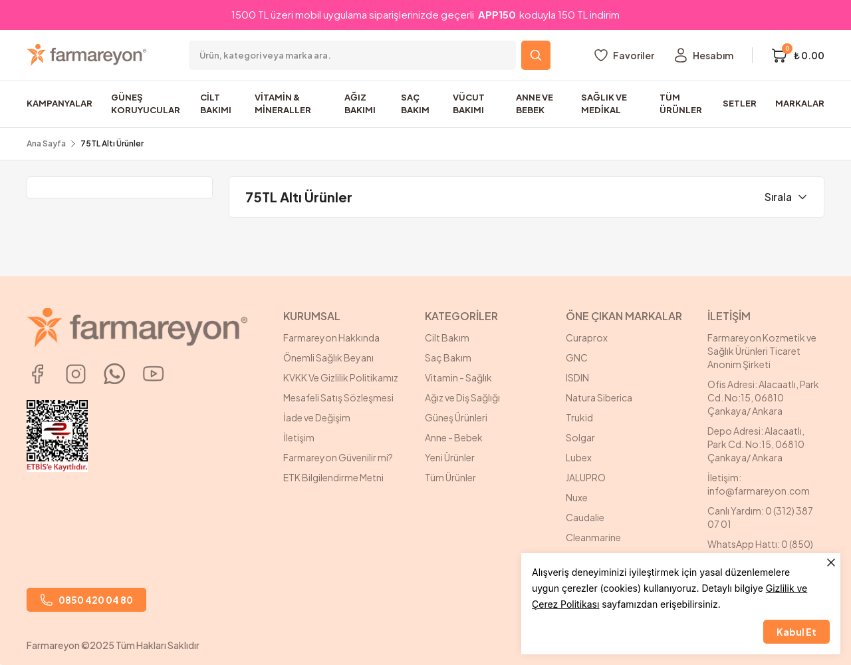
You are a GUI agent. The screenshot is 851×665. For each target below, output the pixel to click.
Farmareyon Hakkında (331, 337)
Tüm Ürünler (450, 477)
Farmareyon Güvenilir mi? (338, 457)
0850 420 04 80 (86, 599)
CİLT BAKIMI (215, 104)
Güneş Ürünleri (456, 417)
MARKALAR (799, 103)
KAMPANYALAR (59, 103)
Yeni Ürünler (450, 457)
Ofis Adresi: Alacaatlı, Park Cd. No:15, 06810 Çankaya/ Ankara (763, 397)
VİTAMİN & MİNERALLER (283, 104)
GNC (577, 357)
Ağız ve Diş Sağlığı (462, 397)
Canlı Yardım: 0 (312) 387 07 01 (760, 517)
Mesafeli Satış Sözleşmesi (338, 397)
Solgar (580, 437)
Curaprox (587, 337)
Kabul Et (796, 632)
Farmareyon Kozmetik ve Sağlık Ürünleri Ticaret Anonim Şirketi (761, 351)
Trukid (579, 417)
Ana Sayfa (46, 143)
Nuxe (577, 497)
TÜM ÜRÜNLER (681, 104)
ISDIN (577, 377)
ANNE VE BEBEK (534, 104)
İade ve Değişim (316, 417)
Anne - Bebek (454, 437)
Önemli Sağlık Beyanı (328, 357)
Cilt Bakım (447, 337)
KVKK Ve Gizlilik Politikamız (340, 377)
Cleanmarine (593, 537)
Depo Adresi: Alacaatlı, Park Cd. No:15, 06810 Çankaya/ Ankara (755, 444)
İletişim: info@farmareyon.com (758, 484)
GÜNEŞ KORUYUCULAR (145, 104)
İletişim (298, 437)
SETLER (740, 103)
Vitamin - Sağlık (458, 377)
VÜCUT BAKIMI (469, 104)
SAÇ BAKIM (415, 104)
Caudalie (585, 517)
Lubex (579, 457)
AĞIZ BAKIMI (360, 104)
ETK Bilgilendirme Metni (333, 477)
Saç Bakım (448, 357)
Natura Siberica (599, 397)
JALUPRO (586, 477)
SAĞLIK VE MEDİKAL (604, 104)
